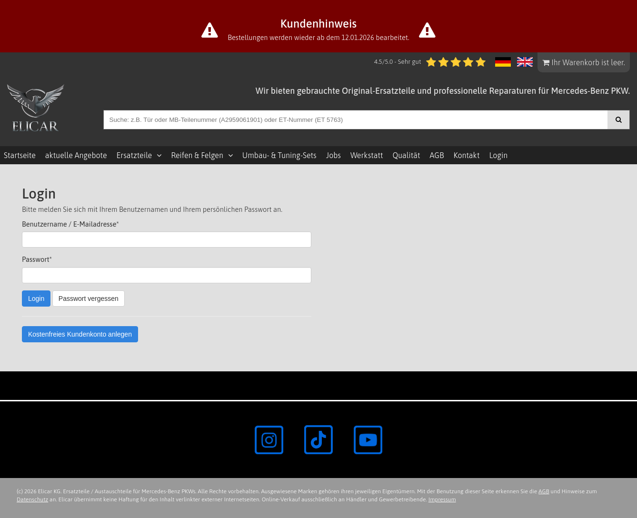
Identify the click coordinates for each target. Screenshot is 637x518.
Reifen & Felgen (197, 155)
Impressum (442, 499)
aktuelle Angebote (76, 155)
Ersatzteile (134, 155)
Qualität (406, 155)
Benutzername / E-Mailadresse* (70, 224)
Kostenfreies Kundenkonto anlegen (80, 334)
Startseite (20, 155)
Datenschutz (32, 499)
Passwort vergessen (89, 298)
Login (498, 155)
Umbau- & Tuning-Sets (279, 155)
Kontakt (466, 155)
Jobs (333, 155)
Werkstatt (366, 155)
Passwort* (37, 259)
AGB (436, 155)
